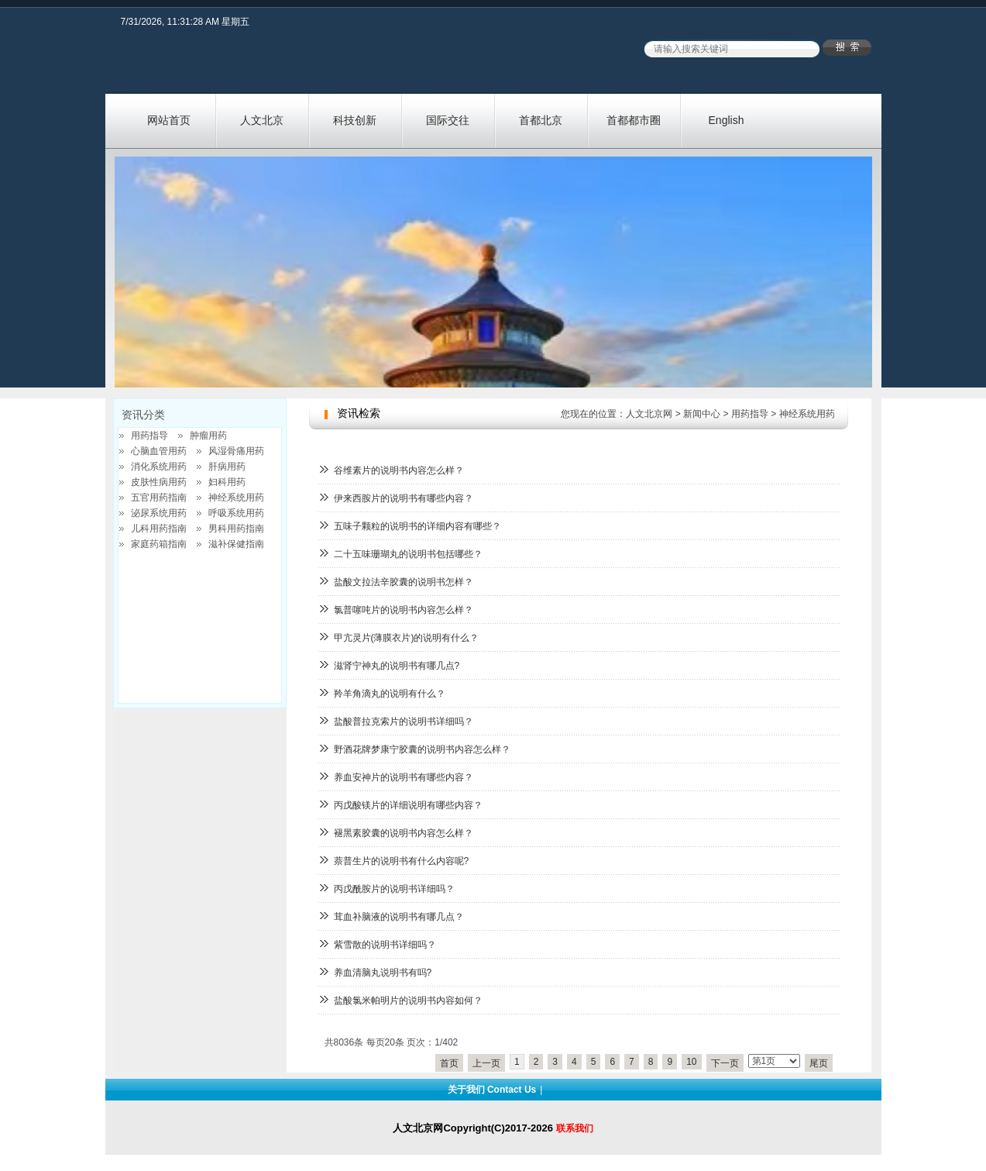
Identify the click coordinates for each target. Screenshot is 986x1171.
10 (691, 1061)
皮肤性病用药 (159, 482)
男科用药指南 (236, 528)
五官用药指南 (159, 497)
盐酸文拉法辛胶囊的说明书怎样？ (403, 582)
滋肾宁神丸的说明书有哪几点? (397, 665)
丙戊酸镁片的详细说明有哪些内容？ (408, 805)
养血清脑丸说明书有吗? (383, 972)
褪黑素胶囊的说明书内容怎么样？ (403, 833)
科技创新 (354, 120)
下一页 (725, 1063)
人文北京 (261, 120)
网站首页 (169, 120)
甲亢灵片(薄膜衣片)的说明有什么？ (406, 637)
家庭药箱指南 (159, 544)
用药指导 (749, 413)
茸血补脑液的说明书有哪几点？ (399, 916)
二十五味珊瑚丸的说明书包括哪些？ (408, 554)
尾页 (818, 1063)
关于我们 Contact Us (492, 1089)
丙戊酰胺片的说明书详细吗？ (394, 888)
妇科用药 (227, 482)
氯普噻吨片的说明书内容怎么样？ (403, 609)
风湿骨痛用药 (236, 451)
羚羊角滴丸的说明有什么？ (389, 693)
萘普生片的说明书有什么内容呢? (401, 861)
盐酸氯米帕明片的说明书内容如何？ (408, 1000)
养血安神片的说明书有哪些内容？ (403, 777)
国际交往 (447, 120)
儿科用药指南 (159, 528)
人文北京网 (649, 413)
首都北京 (540, 120)
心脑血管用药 (159, 451)
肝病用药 (227, 466)
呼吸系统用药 (236, 513)
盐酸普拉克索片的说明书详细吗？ (403, 721)
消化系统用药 (159, 466)
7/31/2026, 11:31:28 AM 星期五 (185, 21)
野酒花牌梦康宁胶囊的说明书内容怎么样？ (422, 749)
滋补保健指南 (236, 544)
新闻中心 (701, 413)
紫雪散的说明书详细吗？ (385, 944)
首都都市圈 (633, 120)
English (726, 120)
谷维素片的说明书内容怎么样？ (399, 470)
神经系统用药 (807, 413)
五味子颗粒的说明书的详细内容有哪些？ (417, 526)
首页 (449, 1063)
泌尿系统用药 (159, 513)
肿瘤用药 (208, 435)
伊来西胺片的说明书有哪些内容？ (403, 498)
